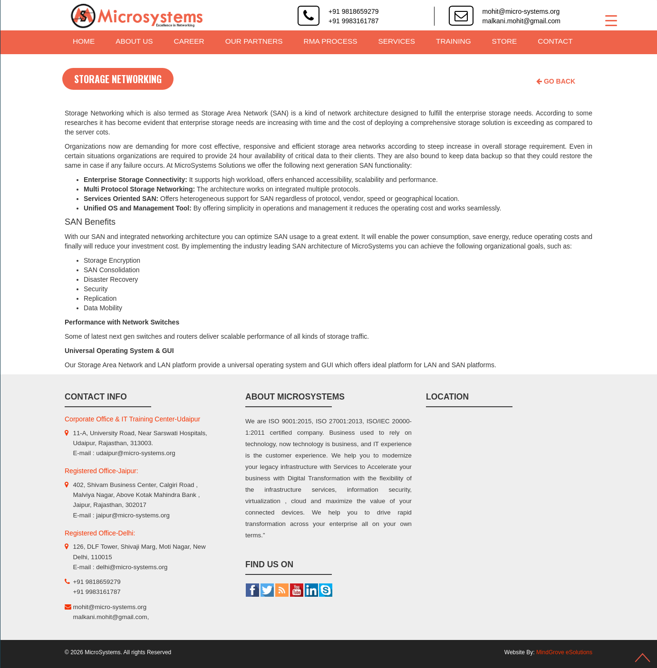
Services (396, 41)
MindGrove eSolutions (564, 652)
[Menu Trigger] (611, 20)
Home (84, 41)
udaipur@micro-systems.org (135, 453)
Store (504, 41)
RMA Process (330, 41)
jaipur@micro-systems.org (133, 515)
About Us (134, 41)
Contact (555, 41)
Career (189, 41)
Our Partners (254, 41)
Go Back (555, 81)
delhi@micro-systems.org (131, 567)
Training (453, 41)
